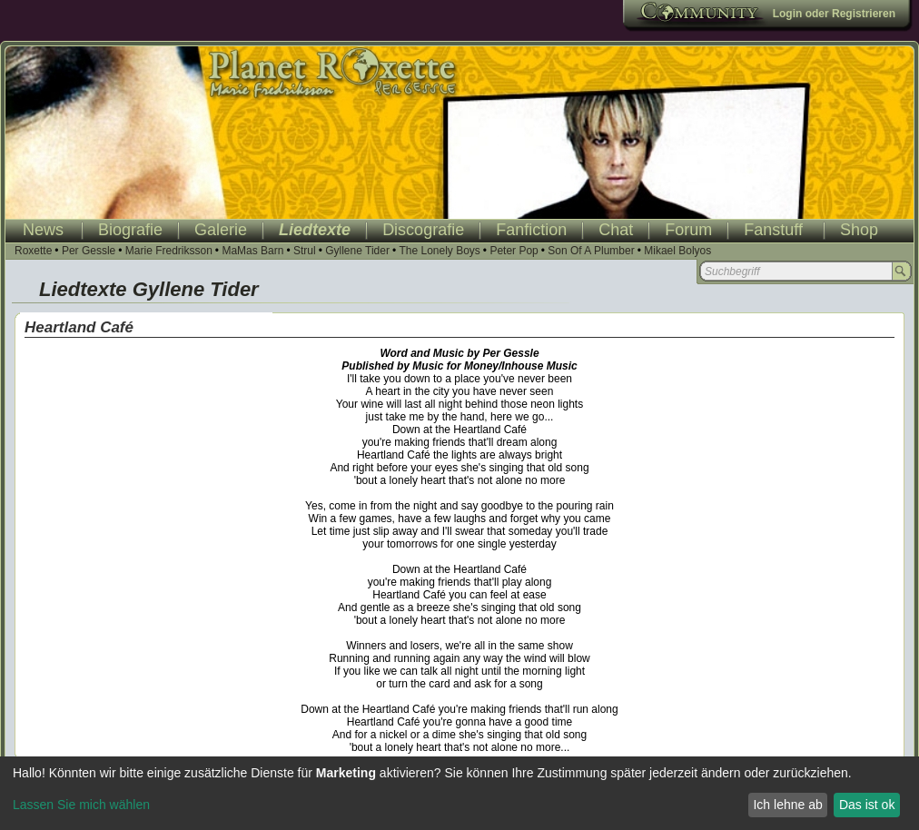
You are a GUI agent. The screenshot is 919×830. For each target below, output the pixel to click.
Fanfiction (531, 230)
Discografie (423, 230)
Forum (688, 230)
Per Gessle (88, 250)
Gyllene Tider (357, 250)
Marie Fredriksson (168, 250)
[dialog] (459, 793)
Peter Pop (513, 250)
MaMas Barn (252, 250)
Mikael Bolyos (677, 250)
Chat (615, 230)
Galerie (220, 230)
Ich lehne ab (787, 804)
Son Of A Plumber (591, 250)
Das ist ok (866, 804)
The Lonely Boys (439, 250)
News (43, 230)
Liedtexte (315, 230)
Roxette (33, 250)
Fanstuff (773, 230)
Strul (304, 250)
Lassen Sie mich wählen (81, 804)
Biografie (130, 230)
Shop (859, 230)
